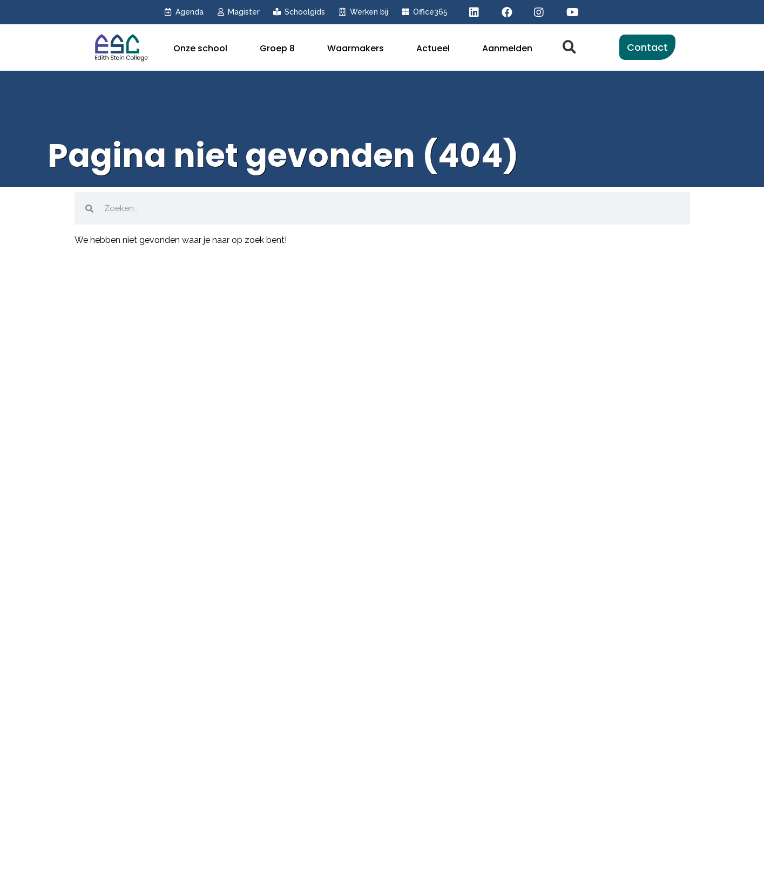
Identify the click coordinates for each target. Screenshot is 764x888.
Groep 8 (277, 48)
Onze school (200, 48)
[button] (569, 47)
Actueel (433, 48)
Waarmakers (355, 48)
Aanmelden (507, 48)
